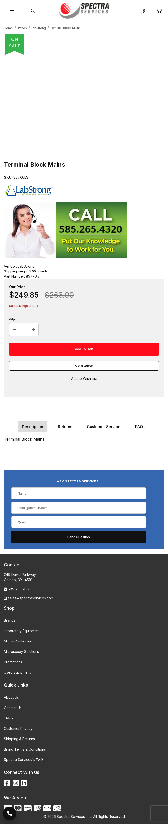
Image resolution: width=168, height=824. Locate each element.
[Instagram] (16, 783)
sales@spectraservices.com (31, 598)
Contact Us (13, 708)
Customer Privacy (18, 728)
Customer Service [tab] (103, 426)
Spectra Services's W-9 (23, 759)
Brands (9, 620)
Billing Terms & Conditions (25, 749)
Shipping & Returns (19, 739)
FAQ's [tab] (140, 426)
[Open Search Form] (33, 10)
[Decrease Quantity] (14, 329)
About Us (11, 697)
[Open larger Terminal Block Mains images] (84, 106)
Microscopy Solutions (21, 651)
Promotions (13, 662)
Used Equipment (17, 672)
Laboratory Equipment (22, 631)
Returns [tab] (65, 426)
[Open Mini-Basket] (161, 10)
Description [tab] (32, 426)
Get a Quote (84, 365)
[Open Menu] (12, 10)
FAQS (8, 718)
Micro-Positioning (18, 641)
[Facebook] (7, 783)
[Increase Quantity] (33, 329)
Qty (12, 319)
